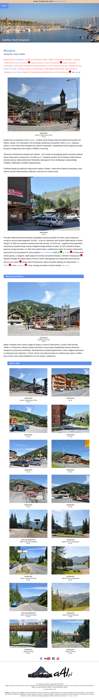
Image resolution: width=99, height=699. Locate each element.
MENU (4, 6)
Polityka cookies (72, 695)
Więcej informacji (59, 1)
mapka (77, 72)
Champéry (20, 265)
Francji (19, 72)
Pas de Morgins (46, 252)
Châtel (67, 252)
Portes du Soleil (10, 69)
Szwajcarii (20, 59)
